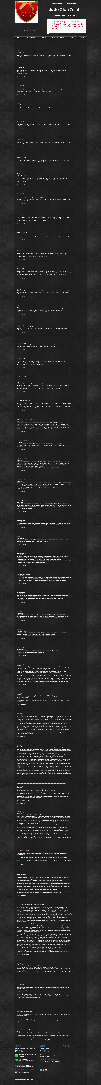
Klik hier (27, 1065)
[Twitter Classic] (41, 1070)
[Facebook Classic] (43, 1070)
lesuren (32, 1060)
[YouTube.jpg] (46, 1070)
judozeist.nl (57, 26)
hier (44, 161)
